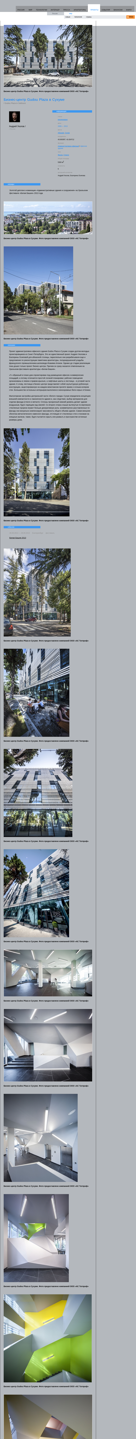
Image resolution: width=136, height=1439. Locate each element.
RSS (131, 17)
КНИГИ (129, 10)
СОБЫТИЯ (106, 10)
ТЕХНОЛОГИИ (41, 10)
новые (67, 17)
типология (78, 17)
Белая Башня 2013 (17, 538)
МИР (30, 10)
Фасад (60, 155)
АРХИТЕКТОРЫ (80, 10)
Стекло (66, 155)
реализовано (63, 120)
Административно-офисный (68, 146)
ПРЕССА (66, 10)
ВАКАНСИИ (118, 10)
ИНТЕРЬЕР (55, 10)
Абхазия (61, 133)
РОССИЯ (20, 10)
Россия (55, 13)
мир (70, 13)
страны (89, 17)
